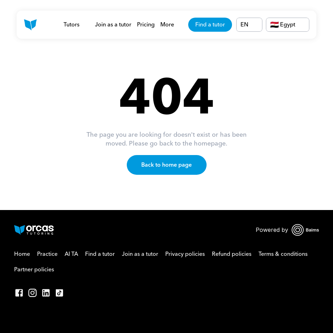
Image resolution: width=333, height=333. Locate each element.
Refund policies (231, 254)
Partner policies (34, 270)
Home (22, 254)
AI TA (71, 254)
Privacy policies (185, 254)
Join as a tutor (113, 25)
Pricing (146, 25)
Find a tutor (100, 254)
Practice (47, 254)
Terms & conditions (283, 254)
